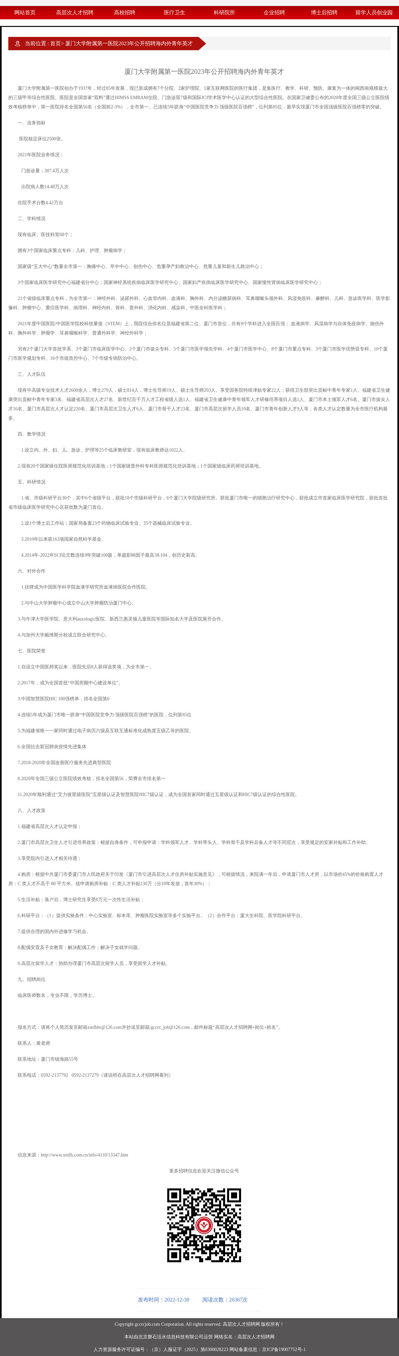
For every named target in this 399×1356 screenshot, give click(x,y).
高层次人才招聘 (74, 12)
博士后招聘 (324, 12)
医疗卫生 (174, 12)
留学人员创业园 (374, 12)
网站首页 (25, 12)
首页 (55, 43)
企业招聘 (274, 12)
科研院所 (224, 12)
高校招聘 (124, 12)
